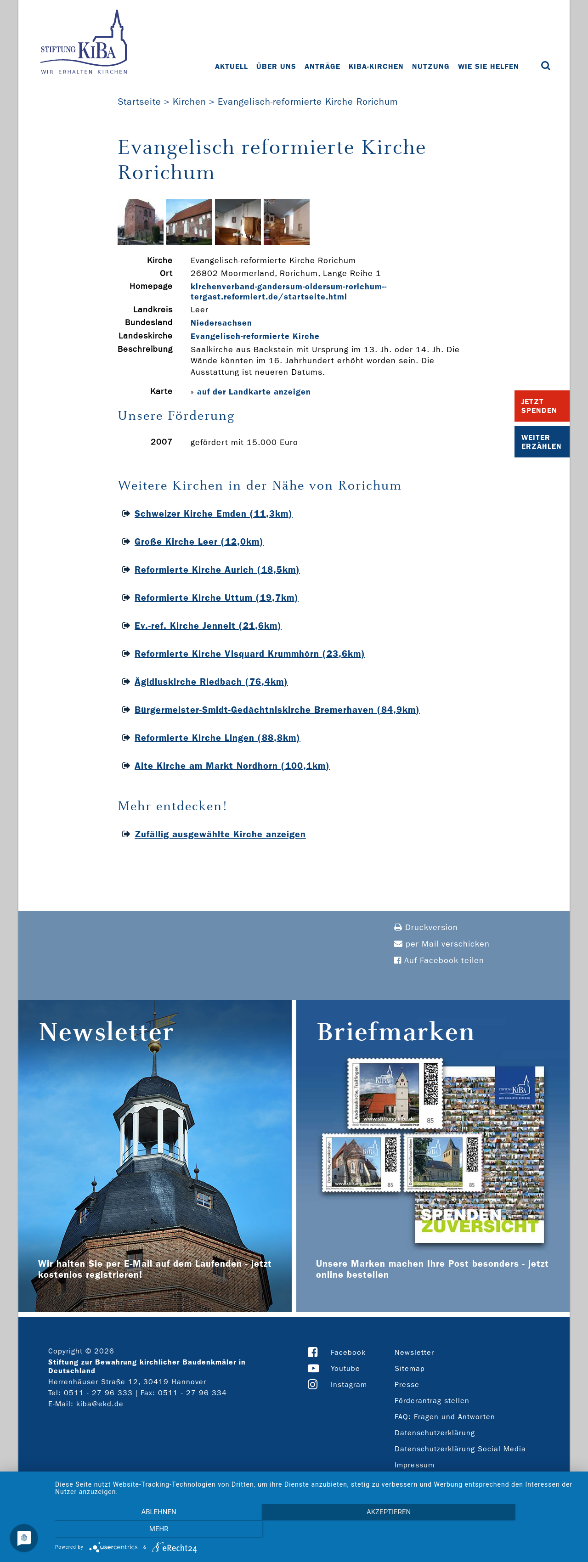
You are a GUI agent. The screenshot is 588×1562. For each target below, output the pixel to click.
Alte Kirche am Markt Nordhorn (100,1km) (232, 765)
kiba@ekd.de (100, 1403)
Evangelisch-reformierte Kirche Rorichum (308, 101)
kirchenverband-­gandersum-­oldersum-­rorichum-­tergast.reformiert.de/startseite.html (288, 292)
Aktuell (232, 66)
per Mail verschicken (442, 944)
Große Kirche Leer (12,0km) (199, 541)
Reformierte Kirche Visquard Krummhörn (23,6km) (250, 653)
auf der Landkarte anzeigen (254, 392)
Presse (407, 1384)
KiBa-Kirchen (376, 66)
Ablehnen (133, 1530)
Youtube (345, 1368)
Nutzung (431, 66)
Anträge (323, 66)
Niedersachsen (221, 323)
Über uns (277, 66)
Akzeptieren (317, 1530)
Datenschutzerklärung (435, 1432)
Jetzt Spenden (539, 406)
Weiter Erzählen (541, 442)
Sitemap (410, 1368)
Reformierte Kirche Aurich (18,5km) (217, 569)
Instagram (349, 1384)
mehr (500, 1530)
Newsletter (414, 1352)
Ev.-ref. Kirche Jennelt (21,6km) (208, 625)
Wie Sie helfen (489, 66)
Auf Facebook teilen (439, 960)
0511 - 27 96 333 (98, 1392)
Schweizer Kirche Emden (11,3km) (214, 513)
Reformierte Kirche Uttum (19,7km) (217, 597)
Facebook (348, 1352)
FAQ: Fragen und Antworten (445, 1416)
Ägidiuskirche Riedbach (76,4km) (211, 681)
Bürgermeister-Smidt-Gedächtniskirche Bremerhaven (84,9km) (277, 709)
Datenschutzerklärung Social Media (460, 1448)
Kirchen (189, 101)
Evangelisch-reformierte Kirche (255, 336)
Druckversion (426, 927)
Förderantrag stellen (432, 1400)
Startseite (139, 101)
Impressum (415, 1464)
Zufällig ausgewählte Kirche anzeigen (220, 834)
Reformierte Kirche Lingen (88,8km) (217, 737)
